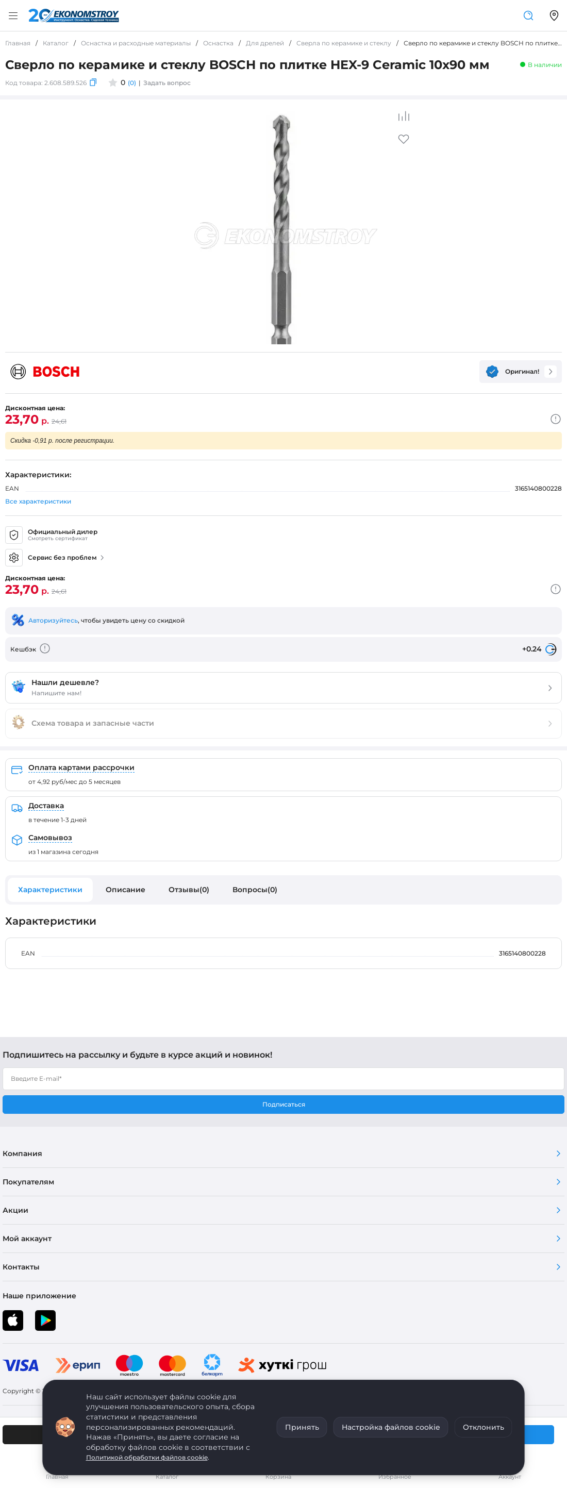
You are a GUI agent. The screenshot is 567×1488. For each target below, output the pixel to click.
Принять (302, 1427)
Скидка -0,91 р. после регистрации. (62, 440)
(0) (132, 83)
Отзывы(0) (189, 889)
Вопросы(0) (254, 889)
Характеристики (50, 889)
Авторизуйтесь (53, 620)
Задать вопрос (167, 83)
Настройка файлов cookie (391, 1427)
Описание (125, 889)
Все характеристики (38, 501)
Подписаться (283, 1104)
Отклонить (483, 1427)
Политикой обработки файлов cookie (147, 1457)
